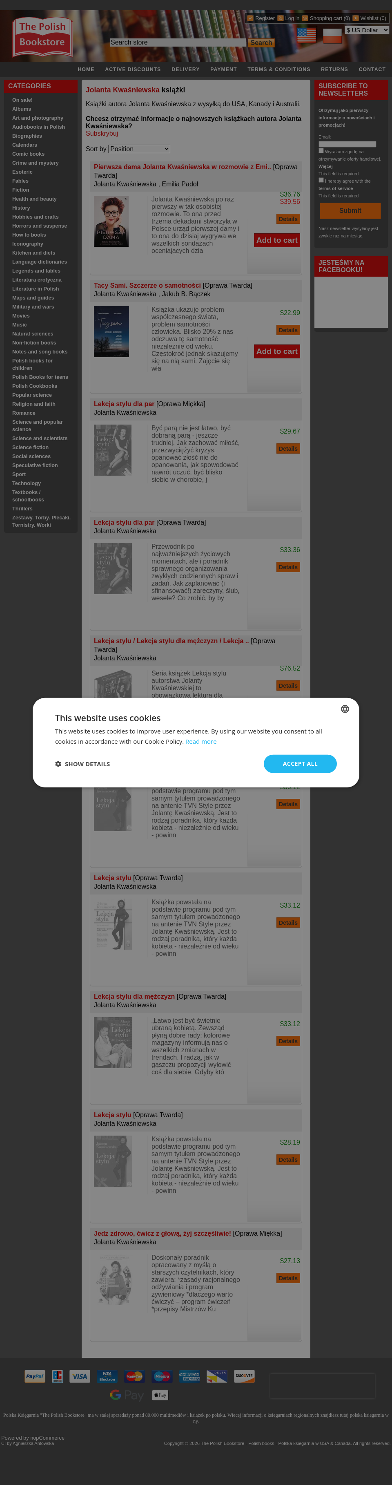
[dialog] (196, 742)
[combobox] (345, 709)
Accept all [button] (300, 763)
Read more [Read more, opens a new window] (201, 741)
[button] (82, 763)
